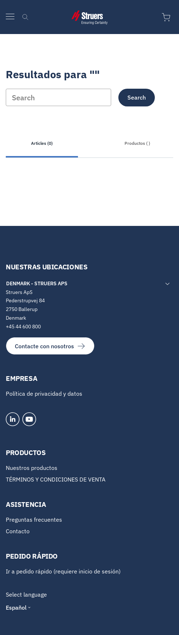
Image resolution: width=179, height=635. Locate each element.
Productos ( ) (137, 143)
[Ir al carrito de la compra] (167, 17)
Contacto (18, 531)
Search (136, 97)
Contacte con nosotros (50, 346)
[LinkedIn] (12, 419)
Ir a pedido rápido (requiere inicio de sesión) (63, 571)
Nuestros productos (31, 467)
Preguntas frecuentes (34, 519)
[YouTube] (29, 419)
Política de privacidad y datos (44, 393)
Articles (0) (42, 143)
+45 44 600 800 (23, 326)
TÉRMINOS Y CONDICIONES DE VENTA (55, 479)
